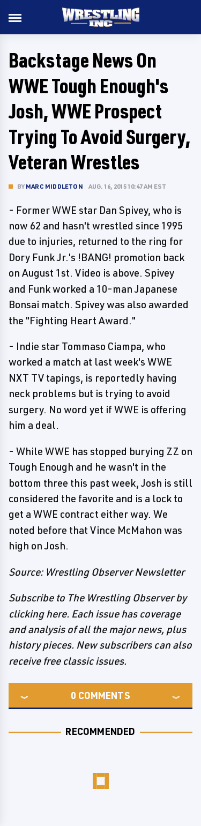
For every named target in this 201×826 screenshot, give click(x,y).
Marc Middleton (54, 186)
